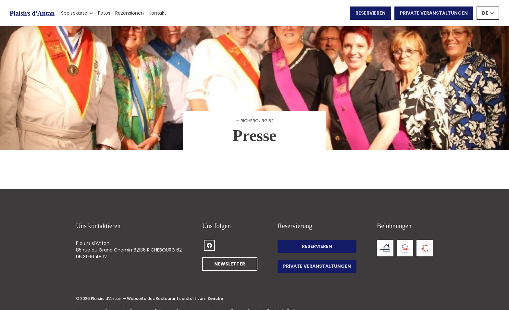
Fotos (104, 13)
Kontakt (157, 13)
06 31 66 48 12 (91, 256)
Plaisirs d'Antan (32, 13)
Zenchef (216, 298)
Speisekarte (77, 13)
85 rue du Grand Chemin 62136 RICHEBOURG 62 (129, 250)
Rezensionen (129, 13)
